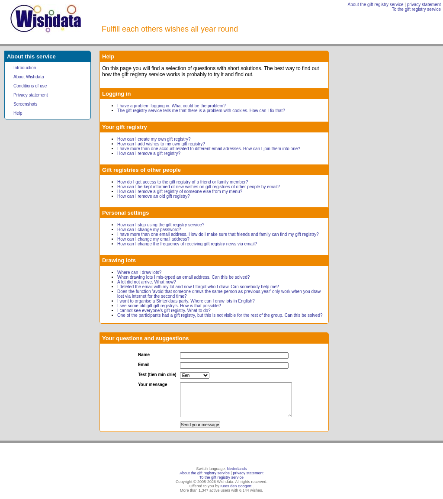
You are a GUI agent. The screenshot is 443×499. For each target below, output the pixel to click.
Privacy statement (30, 95)
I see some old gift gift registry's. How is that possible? (169, 305)
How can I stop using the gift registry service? (160, 224)
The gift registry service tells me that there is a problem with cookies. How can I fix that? (201, 110)
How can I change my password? (149, 229)
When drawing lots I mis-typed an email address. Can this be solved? (183, 277)
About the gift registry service (376, 4)
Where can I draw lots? (139, 272)
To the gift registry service (416, 9)
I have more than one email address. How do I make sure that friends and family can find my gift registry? (218, 234)
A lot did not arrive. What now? (146, 282)
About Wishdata (28, 76)
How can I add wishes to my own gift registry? (161, 144)
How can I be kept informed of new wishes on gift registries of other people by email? (198, 186)
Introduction (24, 67)
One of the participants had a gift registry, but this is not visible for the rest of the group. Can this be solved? (220, 315)
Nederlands (237, 469)
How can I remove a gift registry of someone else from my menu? (179, 191)
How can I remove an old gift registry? (153, 196)
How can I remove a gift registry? (148, 153)
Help (17, 113)
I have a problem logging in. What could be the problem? (171, 105)
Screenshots (25, 104)
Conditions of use (30, 86)
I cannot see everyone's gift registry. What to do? (164, 310)
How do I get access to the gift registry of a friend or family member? (182, 182)
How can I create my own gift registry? (154, 139)
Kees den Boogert (235, 486)
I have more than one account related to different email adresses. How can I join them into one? (208, 148)
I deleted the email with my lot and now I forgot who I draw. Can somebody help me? (198, 286)
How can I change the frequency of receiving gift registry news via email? (187, 243)
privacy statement (424, 4)
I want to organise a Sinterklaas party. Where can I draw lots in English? (186, 301)
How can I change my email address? (153, 239)
